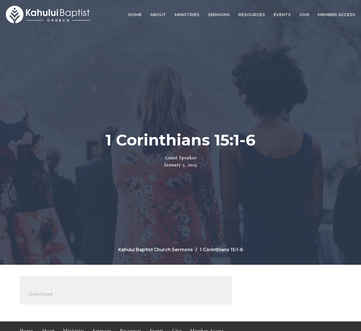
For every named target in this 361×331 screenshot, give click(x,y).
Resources (251, 14)
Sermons (219, 14)
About (158, 14)
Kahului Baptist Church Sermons (155, 249)
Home (135, 14)
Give (304, 14)
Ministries (187, 14)
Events (282, 14)
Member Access (336, 14)
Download (40, 294)
